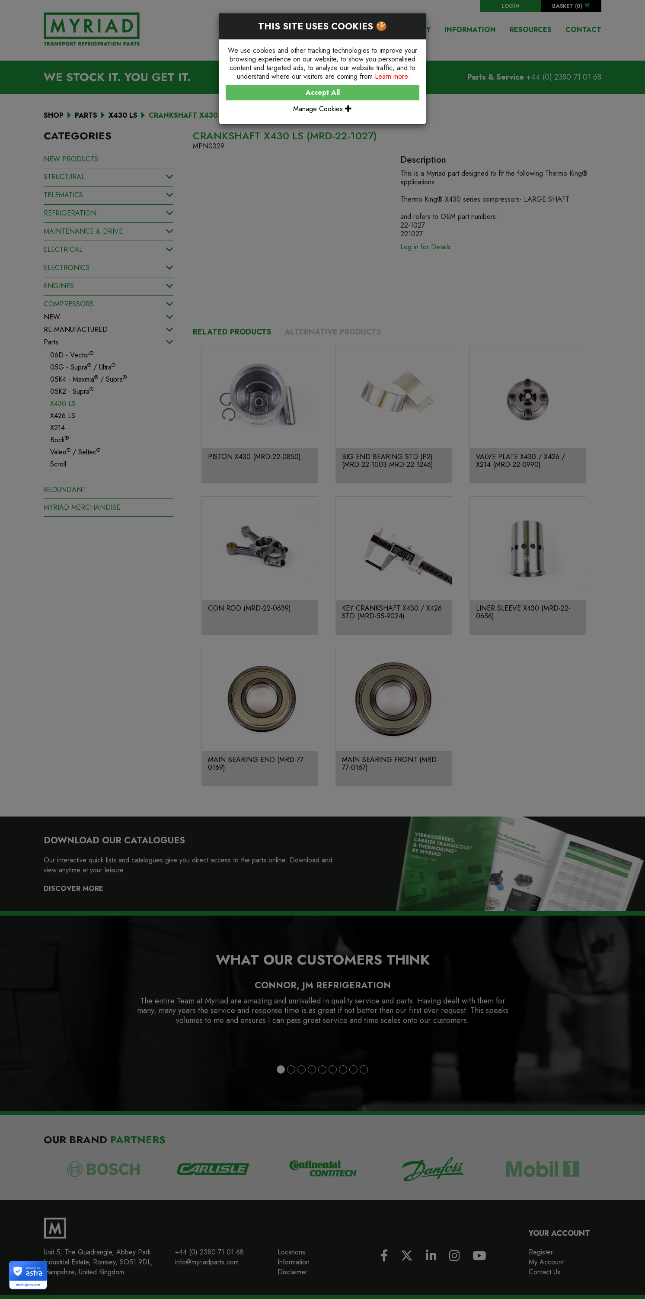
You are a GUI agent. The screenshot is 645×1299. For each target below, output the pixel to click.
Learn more (391, 76)
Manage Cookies (322, 109)
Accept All (323, 92)
